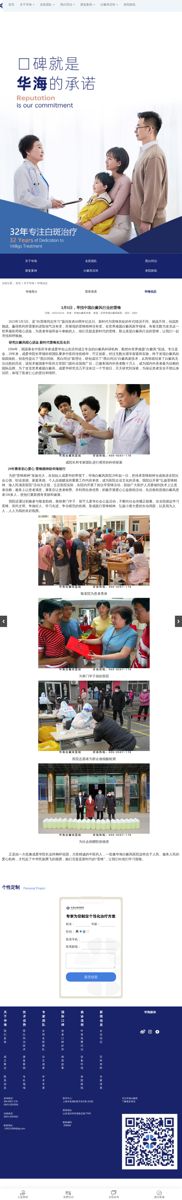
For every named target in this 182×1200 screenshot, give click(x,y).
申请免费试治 (82, 1040)
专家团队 (43, 1019)
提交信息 (91, 977)
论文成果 (43, 1062)
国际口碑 (62, 1019)
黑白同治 (67, 4)
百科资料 (101, 1062)
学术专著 (43, 1082)
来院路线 (129, 4)
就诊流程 (82, 1019)
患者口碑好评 (62, 1040)
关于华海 (27, 4)
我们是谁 (5, 1036)
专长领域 (24, 1082)
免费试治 (68, 1193)
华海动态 (42, 283)
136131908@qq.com (14, 1128)
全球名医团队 (43, 1040)
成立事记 (5, 1062)
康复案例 (87, 4)
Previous (3, 621)
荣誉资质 (91, 291)
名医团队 (47, 4)
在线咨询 (114, 1193)
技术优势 (24, 1019)
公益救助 (23, 1193)
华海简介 (32, 291)
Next (178, 621)
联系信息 (5, 1082)
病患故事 (62, 1062)
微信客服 (159, 1193)
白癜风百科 (109, 4)
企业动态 (101, 1036)
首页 (11, 4)
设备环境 (82, 1062)
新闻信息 (101, 1019)
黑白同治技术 (24, 1040)
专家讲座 (101, 1082)
